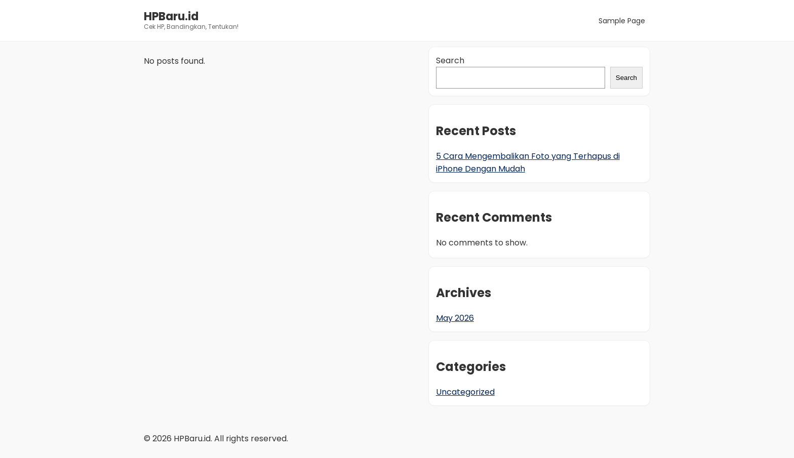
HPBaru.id (171, 16)
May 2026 (455, 318)
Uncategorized (465, 392)
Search (450, 60)
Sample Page (622, 21)
